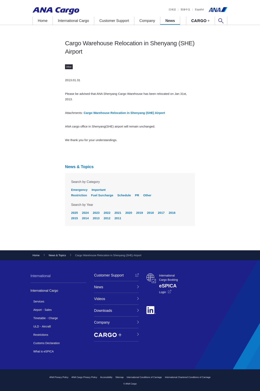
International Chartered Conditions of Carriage (188, 377)
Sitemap (119, 377)
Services (38, 301)
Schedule (124, 195)
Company (147, 21)
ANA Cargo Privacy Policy (84, 377)
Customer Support (114, 21)
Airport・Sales (42, 309)
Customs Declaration (46, 343)
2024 (85, 212)
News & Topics (79, 166)
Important (99, 189)
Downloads (103, 310)
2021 (118, 212)
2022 (107, 212)
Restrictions (40, 334)
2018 (150, 212)
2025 (74, 212)
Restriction (79, 195)
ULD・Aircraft (42, 326)
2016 (172, 212)
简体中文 (185, 9)
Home (43, 21)
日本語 (172, 9)
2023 (96, 212)
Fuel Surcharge (102, 195)
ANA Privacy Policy (58, 377)
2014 (85, 218)
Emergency (79, 189)
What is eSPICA (43, 351)
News (170, 21)
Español (199, 9)
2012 (107, 218)
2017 (161, 212)
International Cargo (73, 21)
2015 (74, 218)
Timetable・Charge (45, 318)
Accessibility (106, 377)
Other (147, 195)
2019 (139, 212)
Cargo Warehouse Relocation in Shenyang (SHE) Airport (124, 112)
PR (137, 195)
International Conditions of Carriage (144, 377)
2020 (128, 212)
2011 (118, 218)
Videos (99, 299)
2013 (96, 218)
